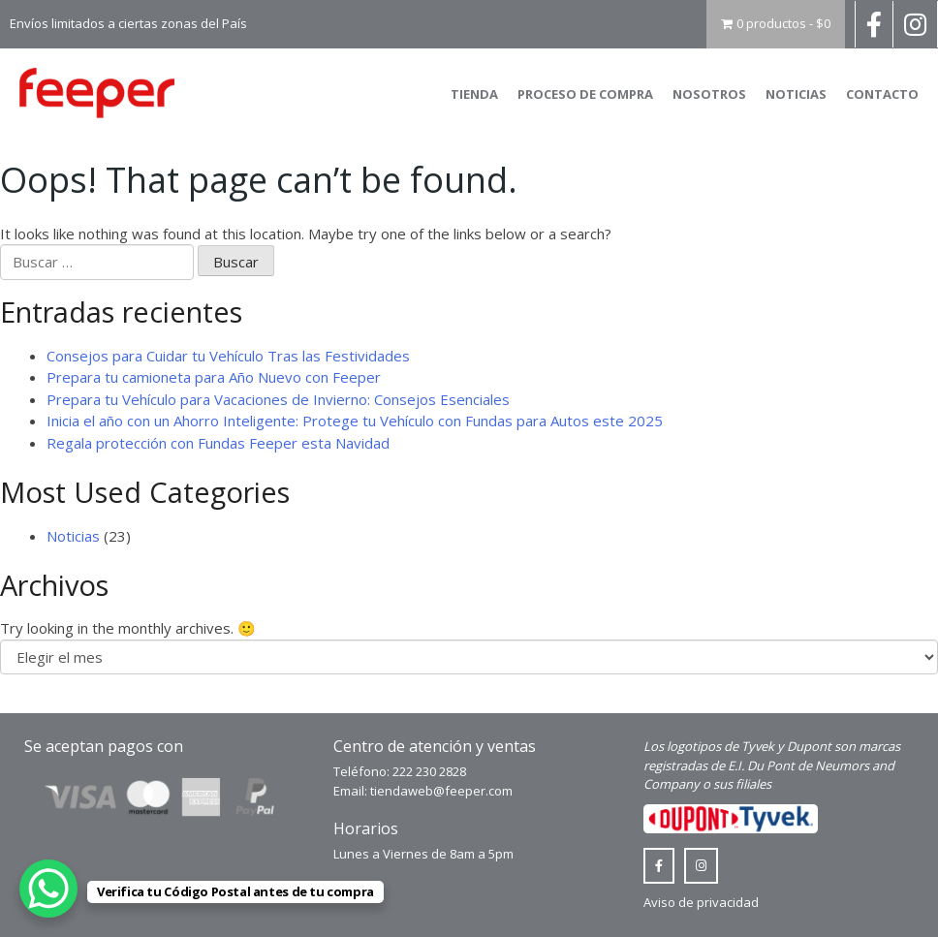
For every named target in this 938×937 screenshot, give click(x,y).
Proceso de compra (585, 94)
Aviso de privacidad (701, 902)
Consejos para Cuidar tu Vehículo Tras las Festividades (228, 355)
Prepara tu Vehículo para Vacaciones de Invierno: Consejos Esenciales (278, 399)
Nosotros (709, 94)
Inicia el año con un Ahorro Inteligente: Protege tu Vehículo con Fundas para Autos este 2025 (355, 420)
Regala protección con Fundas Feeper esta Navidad (218, 443)
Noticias (796, 94)
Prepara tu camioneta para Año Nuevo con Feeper (214, 377)
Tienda (474, 94)
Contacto (882, 94)
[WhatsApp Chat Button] (48, 888)
